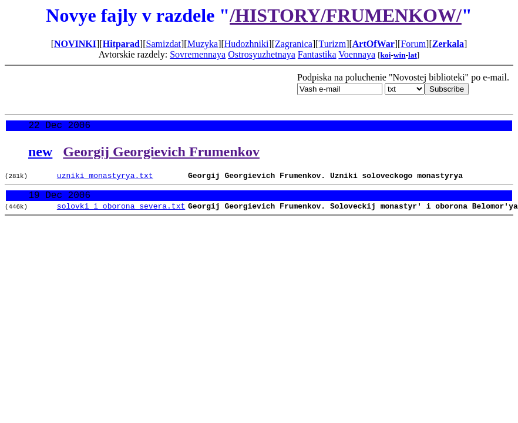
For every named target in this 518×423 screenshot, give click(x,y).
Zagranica (293, 44)
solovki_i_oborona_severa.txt (121, 214)
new (40, 154)
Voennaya (356, 54)
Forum (413, 44)
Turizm (333, 44)
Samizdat (163, 44)
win (399, 55)
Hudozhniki (246, 44)
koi (386, 55)
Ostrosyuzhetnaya (261, 54)
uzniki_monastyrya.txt (105, 179)
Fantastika (317, 54)
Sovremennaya (198, 54)
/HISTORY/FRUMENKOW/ (346, 15)
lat (412, 55)
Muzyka (202, 44)
